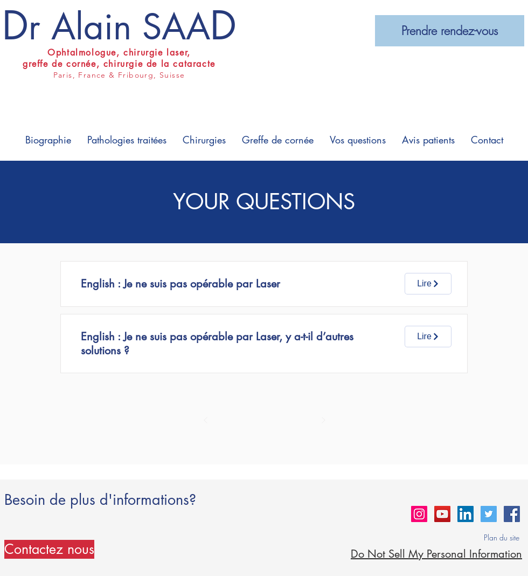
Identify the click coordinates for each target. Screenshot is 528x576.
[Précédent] (206, 420)
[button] (48, 140)
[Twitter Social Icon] (489, 514)
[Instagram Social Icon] (419, 514)
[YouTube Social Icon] (442, 514)
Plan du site (501, 537)
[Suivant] (323, 420)
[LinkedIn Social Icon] (465, 514)
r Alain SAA (119, 27)
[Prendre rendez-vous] (449, 30)
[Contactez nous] (49, 549)
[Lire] (428, 283)
